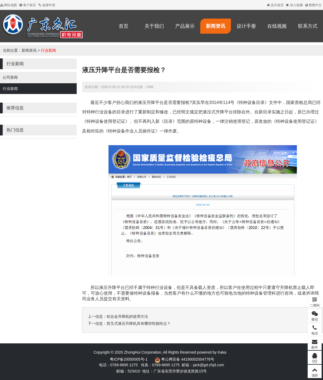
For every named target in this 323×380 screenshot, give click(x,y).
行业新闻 (48, 50)
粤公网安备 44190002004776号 (187, 359)
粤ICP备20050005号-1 (129, 359)
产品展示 (185, 26)
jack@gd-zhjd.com (208, 365)
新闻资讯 (215, 26)
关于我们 (154, 26)
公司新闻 (10, 77)
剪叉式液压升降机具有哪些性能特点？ (139, 323)
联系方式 (307, 26)
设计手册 (246, 26)
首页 (123, 26)
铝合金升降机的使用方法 (127, 316)
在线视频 (277, 26)
